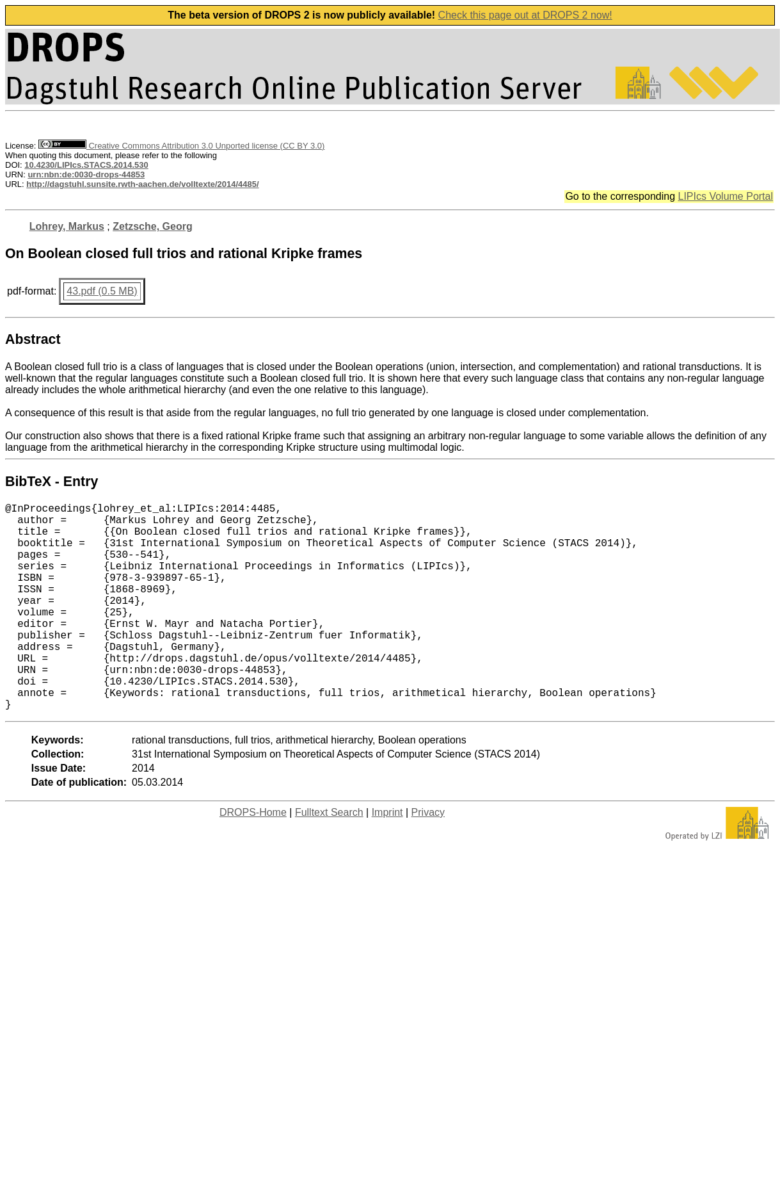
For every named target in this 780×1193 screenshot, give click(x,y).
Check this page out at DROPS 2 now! (525, 15)
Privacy (428, 858)
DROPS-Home (253, 858)
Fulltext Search (329, 858)
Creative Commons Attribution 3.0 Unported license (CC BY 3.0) (181, 145)
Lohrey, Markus (66, 226)
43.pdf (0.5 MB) (102, 291)
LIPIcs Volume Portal (725, 196)
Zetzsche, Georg (152, 226)
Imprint (387, 858)
